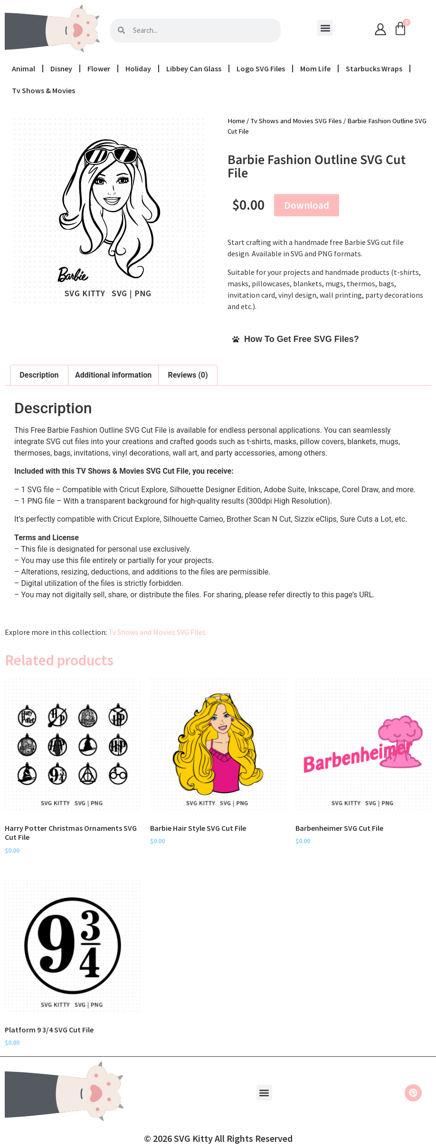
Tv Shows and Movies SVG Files (296, 121)
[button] (325, 28)
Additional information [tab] (113, 374)
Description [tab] (38, 374)
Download (306, 205)
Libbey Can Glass (193, 68)
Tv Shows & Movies (43, 90)
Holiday (138, 68)
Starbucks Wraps (374, 68)
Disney (61, 68)
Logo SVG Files (261, 68)
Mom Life (315, 68)
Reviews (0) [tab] (188, 374)
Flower (98, 68)
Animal (23, 68)
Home (236, 121)
